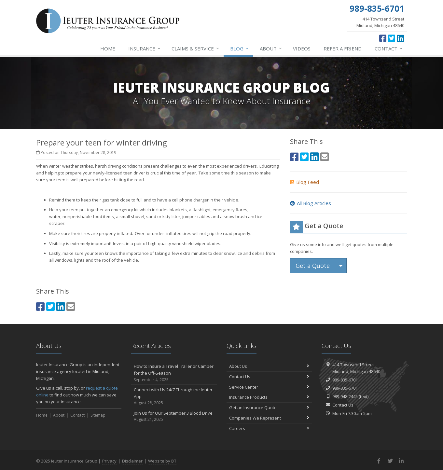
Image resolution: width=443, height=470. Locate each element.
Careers (269, 428)
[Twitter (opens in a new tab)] (391, 38)
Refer (343, 48)
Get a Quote (313, 266)
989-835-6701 (345, 380)
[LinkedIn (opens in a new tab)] (400, 38)
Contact (389, 48)
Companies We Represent (269, 418)
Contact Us (269, 377)
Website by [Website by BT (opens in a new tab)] (162, 461)
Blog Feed (304, 182)
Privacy (109, 461)
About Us (269, 366)
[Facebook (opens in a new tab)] (382, 38)
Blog (239, 48)
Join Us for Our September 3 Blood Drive (174, 416)
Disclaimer (132, 461)
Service (196, 48)
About (271, 48)
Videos (302, 48)
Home (107, 48)
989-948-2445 (345, 396)
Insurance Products (269, 397)
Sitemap (97, 415)
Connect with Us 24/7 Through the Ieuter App (174, 396)
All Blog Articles (310, 203)
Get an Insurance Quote (269, 407)
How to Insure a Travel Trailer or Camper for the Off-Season (174, 373)
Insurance (144, 48)
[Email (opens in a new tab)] (70, 306)
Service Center (269, 387)
